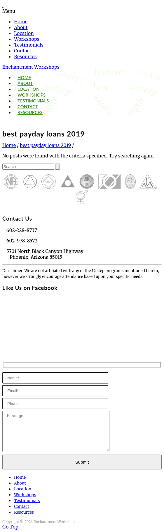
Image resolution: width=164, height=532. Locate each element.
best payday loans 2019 (45, 145)
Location (24, 33)
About (21, 27)
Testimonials (28, 45)
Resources (25, 56)
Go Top (10, 527)
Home (20, 21)
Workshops (26, 39)
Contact (22, 51)
